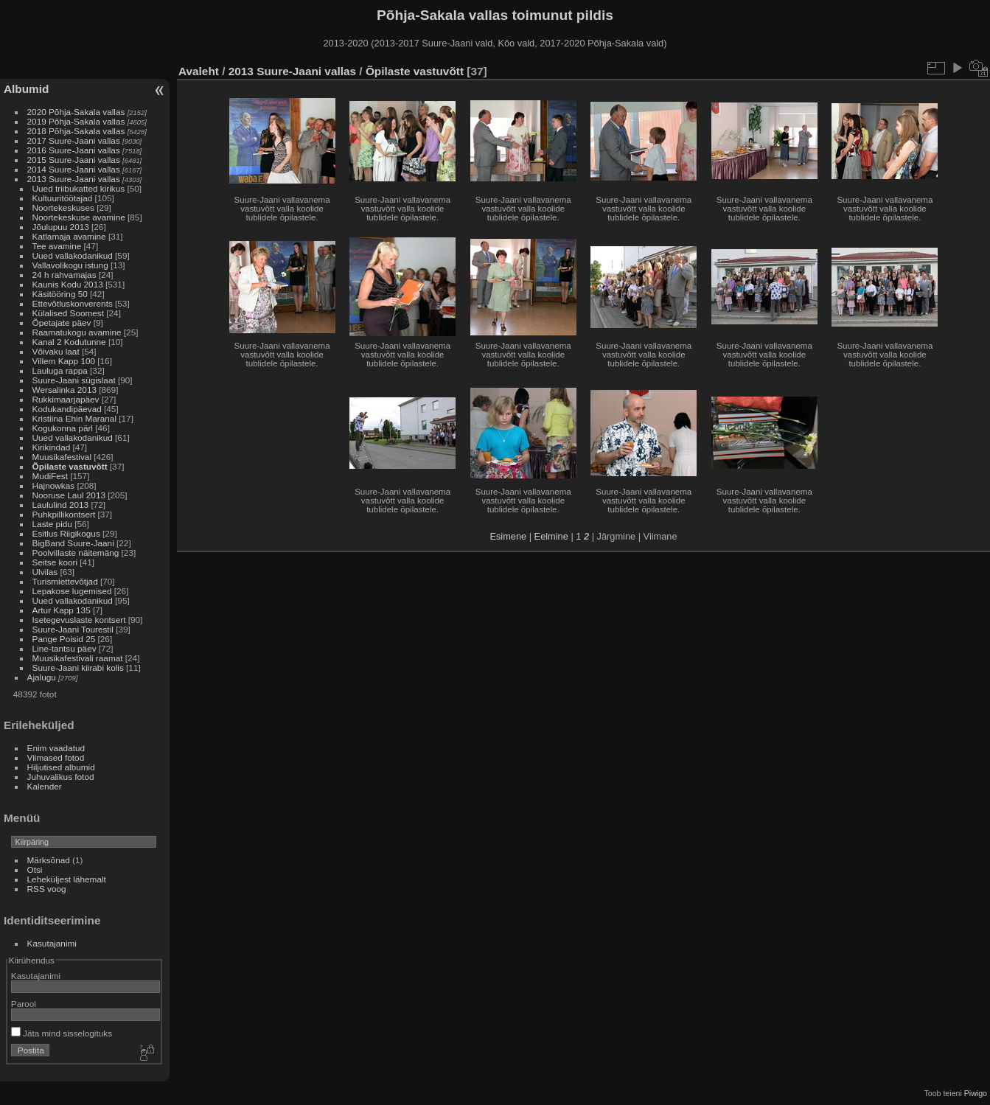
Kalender (44, 786)
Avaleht (198, 71)
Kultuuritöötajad (62, 198)
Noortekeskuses (63, 207)
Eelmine (551, 536)
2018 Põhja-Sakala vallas (76, 131)
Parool (23, 1003)
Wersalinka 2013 (64, 389)
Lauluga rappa (60, 370)
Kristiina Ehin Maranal (74, 418)
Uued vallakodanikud (72, 255)
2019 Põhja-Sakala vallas (76, 121)
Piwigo (975, 1093)
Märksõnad (48, 860)
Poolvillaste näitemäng (75, 552)
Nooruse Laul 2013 (68, 495)
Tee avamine (57, 246)
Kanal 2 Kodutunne (69, 341)
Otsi (35, 869)
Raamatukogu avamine (78, 332)
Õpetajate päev (61, 322)
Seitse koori (54, 562)
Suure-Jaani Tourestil (73, 629)
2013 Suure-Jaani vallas (73, 179)
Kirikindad (51, 447)
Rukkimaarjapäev (66, 399)
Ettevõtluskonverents (72, 303)
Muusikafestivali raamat (77, 658)
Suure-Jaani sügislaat (74, 380)
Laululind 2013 (60, 504)
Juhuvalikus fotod (60, 776)
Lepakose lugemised (72, 591)
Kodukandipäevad (67, 409)
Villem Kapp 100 (63, 361)
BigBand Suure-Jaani (73, 543)
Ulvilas (45, 571)
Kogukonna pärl (62, 428)
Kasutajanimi (52, 943)
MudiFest (50, 476)
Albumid (26, 89)
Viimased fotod (56, 757)
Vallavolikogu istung (70, 265)
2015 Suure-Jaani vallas (73, 159)
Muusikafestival (61, 456)
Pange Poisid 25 (64, 639)
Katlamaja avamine (69, 236)
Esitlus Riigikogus (66, 533)
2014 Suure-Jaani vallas (73, 169)
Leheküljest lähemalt (66, 879)
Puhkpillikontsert (64, 514)
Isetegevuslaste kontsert (80, 619)
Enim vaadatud (56, 748)
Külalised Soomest (68, 313)
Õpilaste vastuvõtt (70, 466)
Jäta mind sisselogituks (61, 1033)
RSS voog (46, 888)
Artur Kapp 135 (61, 610)
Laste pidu (52, 524)
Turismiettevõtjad (65, 581)
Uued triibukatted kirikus (78, 188)
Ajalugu (41, 677)
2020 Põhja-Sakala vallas (76, 111)
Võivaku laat (56, 351)
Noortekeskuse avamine (78, 217)
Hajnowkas (54, 485)
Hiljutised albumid (61, 767)
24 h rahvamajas (64, 274)
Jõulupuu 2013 (60, 226)
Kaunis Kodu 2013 (67, 284)
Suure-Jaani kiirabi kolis (78, 667)
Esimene (507, 536)
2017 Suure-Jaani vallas (73, 140)
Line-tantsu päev (64, 648)
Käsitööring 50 (60, 294)
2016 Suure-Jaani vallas (73, 150)
